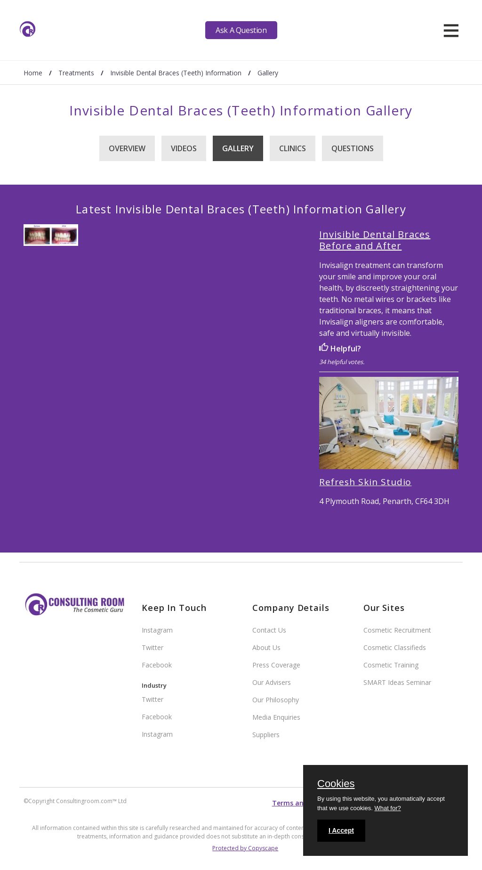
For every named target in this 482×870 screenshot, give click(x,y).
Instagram (157, 630)
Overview (127, 148)
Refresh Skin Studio (365, 482)
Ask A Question (241, 30)
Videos (184, 148)
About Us (266, 647)
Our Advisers (271, 682)
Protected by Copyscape (245, 848)
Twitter (152, 647)
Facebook (157, 664)
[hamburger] (451, 30)
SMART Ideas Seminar (397, 682)
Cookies (335, 784)
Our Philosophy (275, 699)
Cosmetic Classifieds (394, 647)
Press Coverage (276, 664)
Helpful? (340, 348)
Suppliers (266, 734)
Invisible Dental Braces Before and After (374, 240)
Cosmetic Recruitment (397, 630)
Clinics (292, 148)
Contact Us (269, 630)
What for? (387, 808)
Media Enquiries (276, 717)
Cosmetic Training (390, 664)
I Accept (341, 830)
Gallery (238, 148)
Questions (352, 148)
